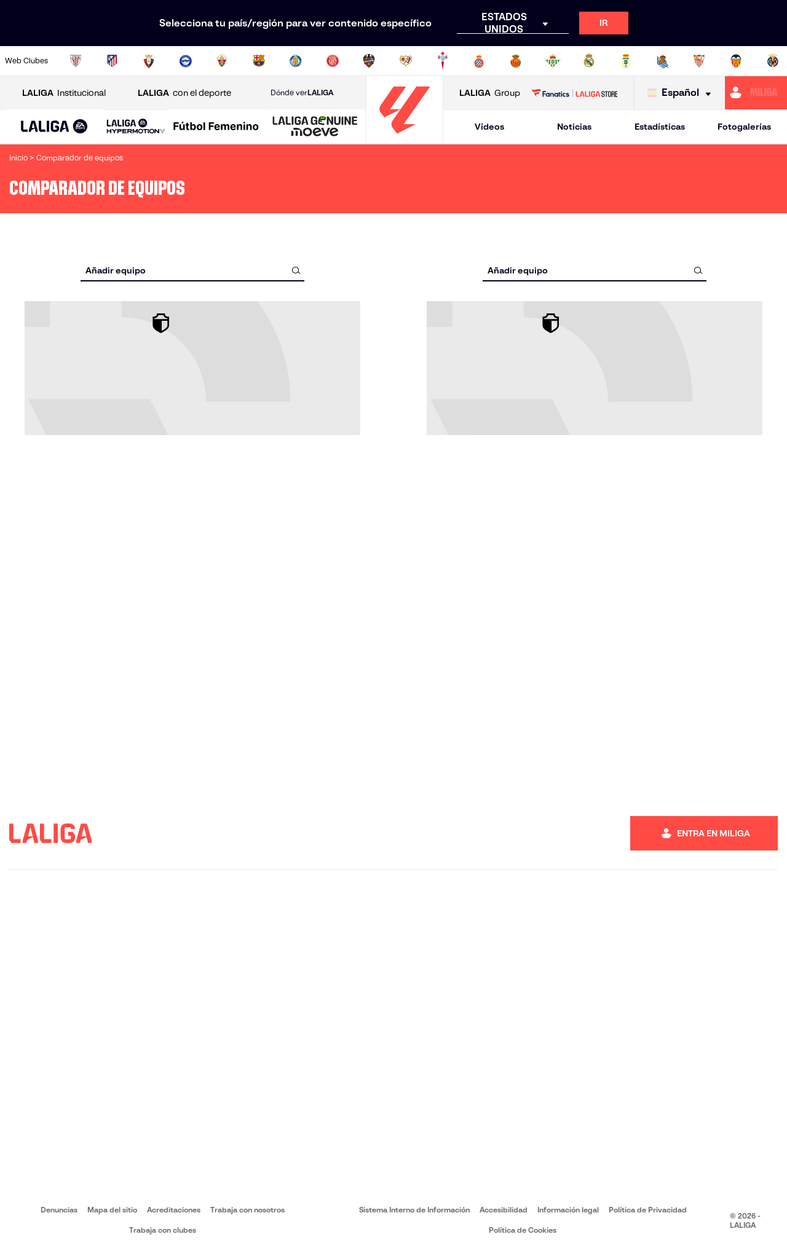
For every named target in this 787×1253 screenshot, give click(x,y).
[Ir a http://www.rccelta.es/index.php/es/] (442, 61)
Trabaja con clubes (162, 1230)
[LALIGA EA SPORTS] (54, 127)
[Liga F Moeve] (216, 127)
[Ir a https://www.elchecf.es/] (222, 61)
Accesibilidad (504, 1210)
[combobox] (192, 270)
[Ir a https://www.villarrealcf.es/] (773, 61)
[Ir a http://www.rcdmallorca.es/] (516, 61)
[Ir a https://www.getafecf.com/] (296, 61)
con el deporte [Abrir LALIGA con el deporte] (184, 93)
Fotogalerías (744, 127)
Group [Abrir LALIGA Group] (489, 93)
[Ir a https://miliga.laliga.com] (756, 92)
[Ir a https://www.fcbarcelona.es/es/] (259, 61)
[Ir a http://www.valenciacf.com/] (736, 61)
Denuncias (59, 1210)
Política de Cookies (522, 1230)
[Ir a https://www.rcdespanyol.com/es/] (479, 61)
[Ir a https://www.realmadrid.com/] (589, 61)
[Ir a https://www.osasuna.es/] (149, 61)
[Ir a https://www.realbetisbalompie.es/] (553, 61)
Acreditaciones (173, 1210)
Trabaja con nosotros (247, 1210)
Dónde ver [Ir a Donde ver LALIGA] (302, 92)
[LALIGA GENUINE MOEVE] (315, 127)
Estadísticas (660, 127)
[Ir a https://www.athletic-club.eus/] (75, 61)
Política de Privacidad (648, 1210)
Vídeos (489, 127)
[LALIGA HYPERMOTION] (135, 127)
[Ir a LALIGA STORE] (574, 92)
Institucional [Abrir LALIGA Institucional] (64, 93)
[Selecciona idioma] (682, 93)
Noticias (574, 127)
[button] (54, 127)
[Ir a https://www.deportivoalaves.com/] (185, 61)
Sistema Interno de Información (414, 1210)
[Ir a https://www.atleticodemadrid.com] (112, 61)
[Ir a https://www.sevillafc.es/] (699, 61)
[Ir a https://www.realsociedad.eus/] (663, 61)
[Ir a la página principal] (404, 138)
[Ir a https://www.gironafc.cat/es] (332, 61)
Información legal (568, 1210)
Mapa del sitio (112, 1210)
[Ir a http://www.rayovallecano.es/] (406, 61)
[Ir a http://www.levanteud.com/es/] (369, 61)
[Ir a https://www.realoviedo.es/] (626, 61)
